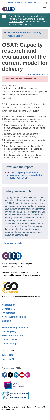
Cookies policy (9, 340)
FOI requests (8, 313)
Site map (6, 321)
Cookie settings (10, 344)
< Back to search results (38, 75)
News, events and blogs (14, 317)
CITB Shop (8, 359)
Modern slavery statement (15, 328)
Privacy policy (9, 332)
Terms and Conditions (13, 336)
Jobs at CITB (7, 355)
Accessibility (8, 305)
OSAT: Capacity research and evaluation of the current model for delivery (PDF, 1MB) (24, 175)
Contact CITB (30, 2)
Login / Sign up (15, 2)
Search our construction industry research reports (24, 34)
